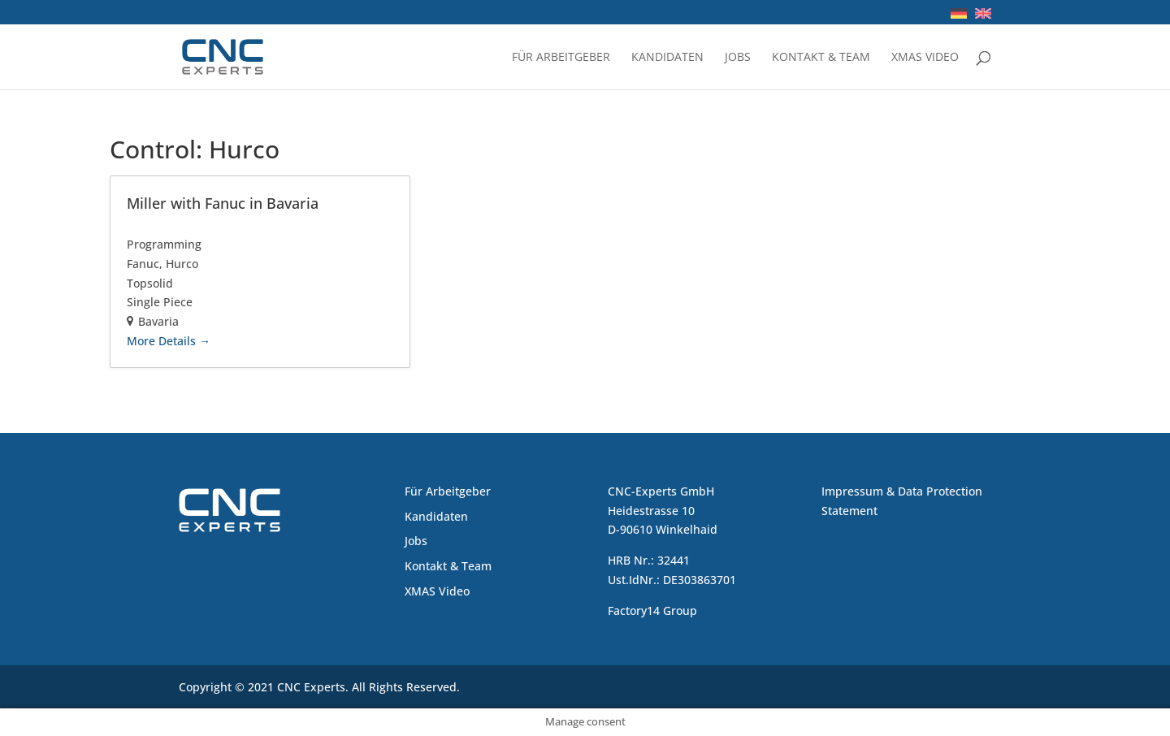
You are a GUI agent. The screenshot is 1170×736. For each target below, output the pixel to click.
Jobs (738, 57)
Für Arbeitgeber (561, 57)
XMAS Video (925, 57)
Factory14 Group (652, 610)
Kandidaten (667, 57)
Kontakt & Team (821, 57)
